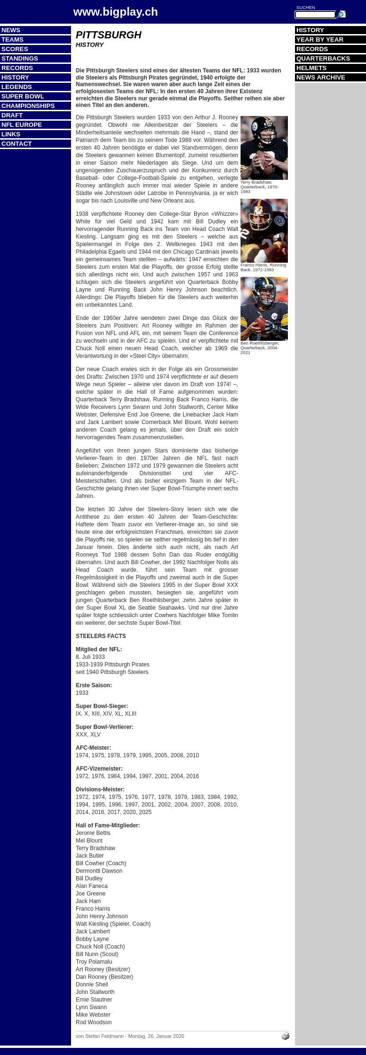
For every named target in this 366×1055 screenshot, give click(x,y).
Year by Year (320, 39)
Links (10, 134)
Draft (12, 115)
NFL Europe (21, 124)
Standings (19, 58)
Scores (14, 49)
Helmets (311, 67)
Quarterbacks (323, 58)
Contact (16, 143)
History (15, 77)
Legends (16, 86)
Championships (28, 105)
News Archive (320, 77)
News (10, 30)
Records (17, 67)
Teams (12, 39)
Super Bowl (22, 96)
